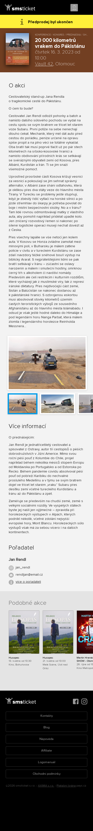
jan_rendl (23, 567)
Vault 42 (44, 63)
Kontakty (46, 716)
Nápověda (46, 739)
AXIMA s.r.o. (46, 786)
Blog (46, 727)
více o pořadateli (28, 582)
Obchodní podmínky (47, 774)
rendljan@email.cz (29, 574)
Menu (85, 7)
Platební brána (66, 786)
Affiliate (46, 751)
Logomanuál (46, 762)
